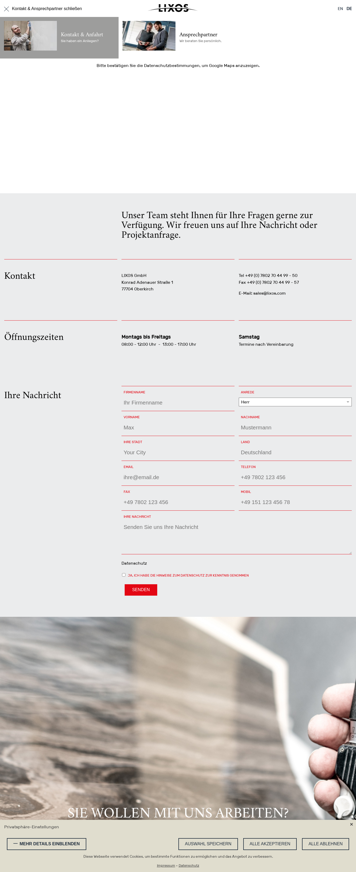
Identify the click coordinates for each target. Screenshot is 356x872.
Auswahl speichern (208, 844)
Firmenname (134, 392)
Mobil (246, 491)
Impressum (166, 866)
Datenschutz (134, 563)
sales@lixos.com (269, 293)
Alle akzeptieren (270, 844)
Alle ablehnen (326, 844)
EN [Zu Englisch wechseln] (340, 8)
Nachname (252, 417)
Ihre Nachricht (137, 516)
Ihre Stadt (134, 441)
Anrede (252, 392)
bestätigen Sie (121, 65)
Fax (127, 491)
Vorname (134, 417)
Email (134, 466)
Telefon (252, 466)
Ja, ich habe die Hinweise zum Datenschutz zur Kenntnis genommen (188, 575)
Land (252, 441)
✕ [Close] (351, 824)
